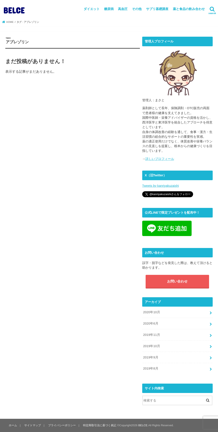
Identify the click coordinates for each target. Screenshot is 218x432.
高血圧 (123, 9)
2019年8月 (150, 368)
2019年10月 (151, 346)
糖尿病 (109, 9)
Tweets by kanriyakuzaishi (160, 185)
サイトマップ (32, 425)
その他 (137, 9)
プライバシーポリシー (62, 425)
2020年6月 (150, 323)
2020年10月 (151, 312)
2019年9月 (150, 357)
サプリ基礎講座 (157, 9)
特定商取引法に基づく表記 (99, 425)
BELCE (13, 10)
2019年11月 (151, 334)
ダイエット (92, 9)
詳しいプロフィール (159, 159)
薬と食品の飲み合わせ (189, 9)
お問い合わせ (177, 281)
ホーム (13, 425)
